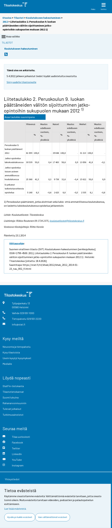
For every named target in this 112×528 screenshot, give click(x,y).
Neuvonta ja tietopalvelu (17, 346)
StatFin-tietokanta (13, 386)
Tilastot (19, 17)
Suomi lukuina (11, 397)
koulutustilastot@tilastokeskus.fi (67, 220)
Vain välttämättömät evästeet (52, 517)
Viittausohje (16, 243)
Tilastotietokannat (13, 391)
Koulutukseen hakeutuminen (43, 17)
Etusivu (7, 17)
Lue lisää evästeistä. (15, 508)
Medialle (7, 363)
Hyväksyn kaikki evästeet (19, 517)
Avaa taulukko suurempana (20, 117)
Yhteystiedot (12, 479)
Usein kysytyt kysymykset (17, 358)
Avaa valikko (10, 36)
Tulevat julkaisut (12, 408)
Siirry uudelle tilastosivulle (21, 82)
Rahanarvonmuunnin (14, 403)
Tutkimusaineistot (13, 414)
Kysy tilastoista (11, 352)
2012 (5, 21)
